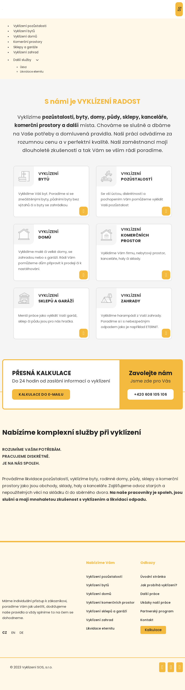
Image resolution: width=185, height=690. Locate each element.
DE (21, 632)
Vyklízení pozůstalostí (104, 576)
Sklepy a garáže (25, 47)
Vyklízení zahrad (25, 52)
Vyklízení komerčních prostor (110, 602)
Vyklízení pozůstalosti (29, 26)
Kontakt (146, 620)
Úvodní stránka (153, 576)
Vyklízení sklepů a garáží (106, 611)
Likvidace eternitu (32, 71)
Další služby (22, 60)
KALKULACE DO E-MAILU (41, 394)
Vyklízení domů (25, 36)
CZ (4, 632)
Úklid (23, 67)
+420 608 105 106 (150, 394)
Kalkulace (153, 630)
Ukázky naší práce (155, 602)
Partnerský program (156, 611)
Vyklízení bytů (24, 31)
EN (13, 632)
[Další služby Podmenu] (37, 60)
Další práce (149, 594)
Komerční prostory (27, 41)
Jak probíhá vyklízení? (158, 585)
